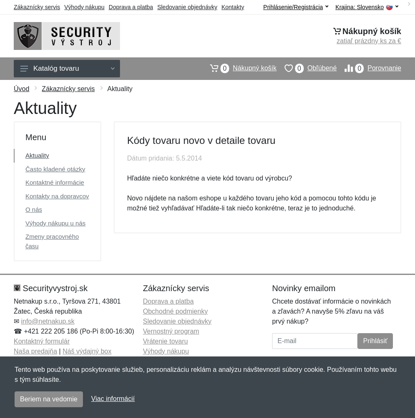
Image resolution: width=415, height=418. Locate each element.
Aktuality (37, 155)
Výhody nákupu (84, 7)
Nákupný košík (239, 68)
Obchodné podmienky (175, 311)
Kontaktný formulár (42, 341)
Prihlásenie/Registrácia (295, 7)
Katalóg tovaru (67, 68)
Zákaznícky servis (37, 7)
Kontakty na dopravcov (57, 196)
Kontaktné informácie (54, 182)
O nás (33, 209)
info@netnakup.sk (47, 321)
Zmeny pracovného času (52, 241)
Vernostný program (171, 331)
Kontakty (232, 7)
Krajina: (366, 7)
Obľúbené (307, 68)
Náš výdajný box (86, 351)
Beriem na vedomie (49, 399)
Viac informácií (113, 398)
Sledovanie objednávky (187, 7)
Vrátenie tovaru (165, 341)
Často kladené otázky (55, 169)
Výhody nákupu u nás (55, 223)
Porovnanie (369, 68)
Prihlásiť (375, 340)
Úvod (21, 88)
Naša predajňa (35, 351)
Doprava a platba (131, 7)
